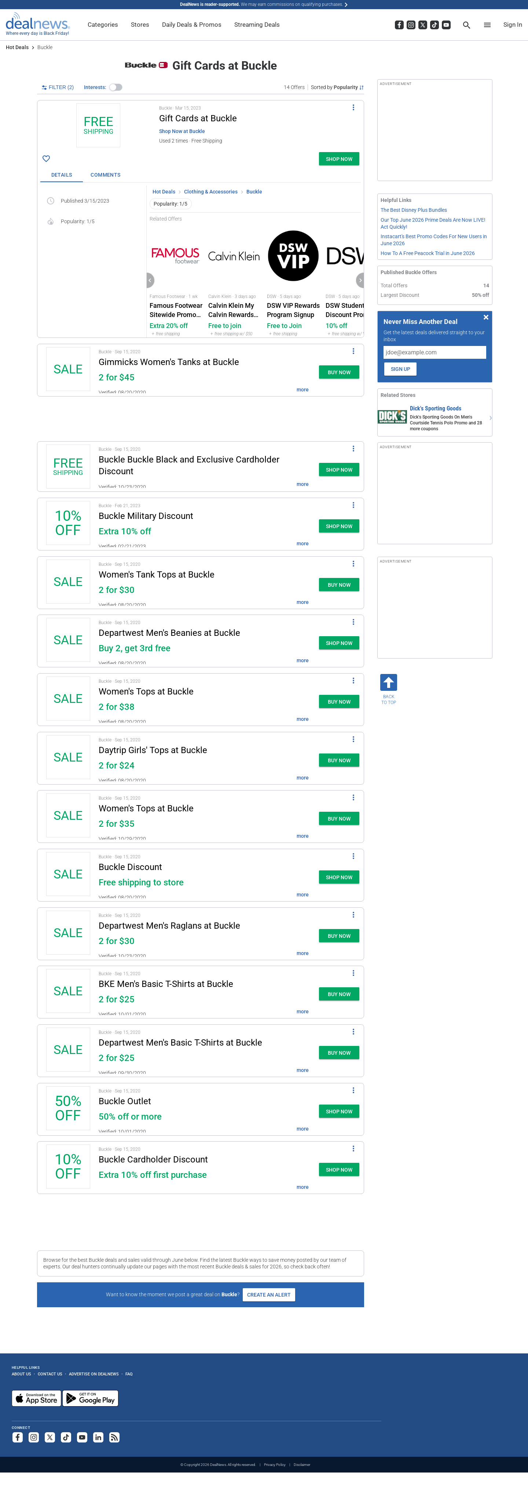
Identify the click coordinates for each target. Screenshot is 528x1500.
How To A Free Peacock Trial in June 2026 (428, 253)
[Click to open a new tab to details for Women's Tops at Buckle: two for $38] (68, 700)
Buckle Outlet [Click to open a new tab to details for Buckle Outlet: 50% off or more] (125, 1101)
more (303, 389)
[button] (115, 87)
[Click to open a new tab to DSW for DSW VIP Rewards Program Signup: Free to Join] (293, 280)
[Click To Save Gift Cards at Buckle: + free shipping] (46, 158)
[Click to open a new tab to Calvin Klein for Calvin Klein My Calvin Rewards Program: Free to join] (234, 280)
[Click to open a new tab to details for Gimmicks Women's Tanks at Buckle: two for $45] (68, 370)
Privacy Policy (275, 1465)
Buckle (254, 192)
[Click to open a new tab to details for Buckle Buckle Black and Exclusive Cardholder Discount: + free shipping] (68, 467)
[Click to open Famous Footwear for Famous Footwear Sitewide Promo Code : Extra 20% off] (176, 280)
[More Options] (353, 107)
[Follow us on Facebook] (17, 1437)
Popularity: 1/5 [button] (170, 204)
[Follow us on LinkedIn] (98, 1437)
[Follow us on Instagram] (34, 1437)
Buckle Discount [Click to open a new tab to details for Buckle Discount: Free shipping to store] (130, 867)
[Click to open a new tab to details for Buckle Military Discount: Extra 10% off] (68, 524)
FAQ (129, 1373)
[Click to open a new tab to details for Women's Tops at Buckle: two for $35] (68, 816)
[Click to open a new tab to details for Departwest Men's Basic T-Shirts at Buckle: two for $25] (68, 1051)
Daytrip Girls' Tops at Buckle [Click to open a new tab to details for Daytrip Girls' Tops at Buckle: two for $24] (153, 750)
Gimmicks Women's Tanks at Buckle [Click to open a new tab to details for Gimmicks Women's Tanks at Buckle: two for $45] (169, 362)
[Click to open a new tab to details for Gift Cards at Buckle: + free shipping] (98, 126)
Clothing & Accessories (211, 192)
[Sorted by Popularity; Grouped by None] (337, 87)
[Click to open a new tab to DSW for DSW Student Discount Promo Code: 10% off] (352, 280)
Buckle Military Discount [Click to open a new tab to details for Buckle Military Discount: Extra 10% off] (146, 516)
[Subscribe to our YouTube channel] (82, 1437)
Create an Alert (269, 1295)
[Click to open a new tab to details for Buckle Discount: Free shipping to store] (68, 875)
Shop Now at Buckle (182, 131)
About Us (21, 1373)
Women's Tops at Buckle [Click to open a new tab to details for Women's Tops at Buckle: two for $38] (146, 691)
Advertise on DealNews (94, 1373)
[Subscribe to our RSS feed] (114, 1437)
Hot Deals (17, 47)
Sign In (512, 24)
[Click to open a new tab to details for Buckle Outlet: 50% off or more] (68, 1109)
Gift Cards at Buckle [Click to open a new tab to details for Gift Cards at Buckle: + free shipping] (198, 118)
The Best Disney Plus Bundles (414, 210)
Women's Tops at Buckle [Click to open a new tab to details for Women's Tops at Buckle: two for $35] (146, 808)
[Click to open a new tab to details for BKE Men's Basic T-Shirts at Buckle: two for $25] (68, 992)
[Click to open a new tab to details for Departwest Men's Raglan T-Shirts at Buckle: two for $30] (68, 934)
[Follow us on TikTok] (66, 1437)
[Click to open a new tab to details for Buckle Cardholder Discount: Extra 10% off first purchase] (68, 1168)
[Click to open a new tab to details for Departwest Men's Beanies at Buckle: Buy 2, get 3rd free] (68, 641)
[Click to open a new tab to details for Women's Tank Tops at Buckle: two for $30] (68, 583)
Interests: (95, 87)
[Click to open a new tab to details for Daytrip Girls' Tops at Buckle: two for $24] (68, 758)
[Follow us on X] (50, 1437)
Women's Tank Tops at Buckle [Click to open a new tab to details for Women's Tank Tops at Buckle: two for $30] (156, 575)
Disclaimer (302, 1465)
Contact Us (50, 1373)
